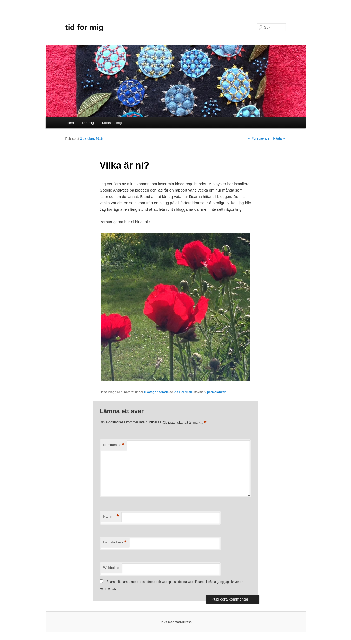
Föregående (258, 138)
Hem (70, 123)
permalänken (216, 392)
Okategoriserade (156, 392)
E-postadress (114, 542)
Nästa (279, 138)
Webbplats (111, 568)
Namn (111, 516)
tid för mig (84, 27)
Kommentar (113, 445)
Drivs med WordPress (175, 622)
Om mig (88, 123)
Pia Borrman (183, 392)
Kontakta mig (112, 123)
